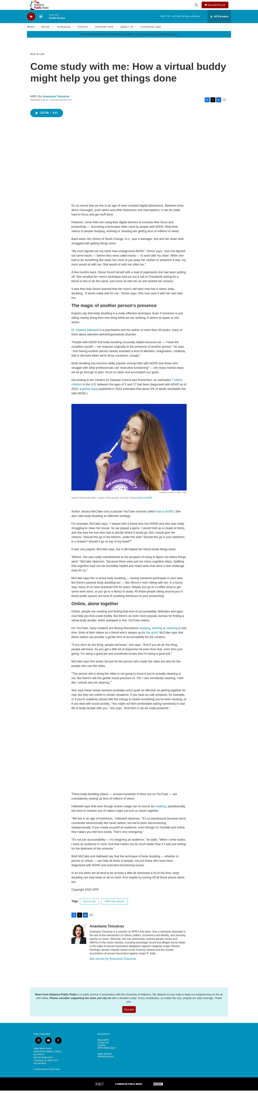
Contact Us (103, 1050)
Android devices (105, 1064)
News (31, 34)
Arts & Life (37, 61)
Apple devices (104, 1061)
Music (46, 34)
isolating (160, 813)
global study (90, 396)
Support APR (104, 34)
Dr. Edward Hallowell (85, 337)
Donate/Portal (218, 8)
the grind (152, 640)
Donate (129, 1017)
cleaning (172, 635)
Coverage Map (151, 34)
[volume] (41, 24)
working (157, 635)
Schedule (64, 34)
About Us (126, 34)
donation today (128, 1005)
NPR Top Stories (114, 908)
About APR (103, 1047)
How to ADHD (145, 505)
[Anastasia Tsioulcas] (78, 941)
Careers (101, 1052)
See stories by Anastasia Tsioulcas (113, 966)
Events (83, 34)
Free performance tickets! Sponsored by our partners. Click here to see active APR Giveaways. (128, 41)
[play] (31, 24)
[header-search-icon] (197, 8)
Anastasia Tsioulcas (56, 103)
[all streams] (219, 24)
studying (144, 635)
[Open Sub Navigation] (37, 34)
